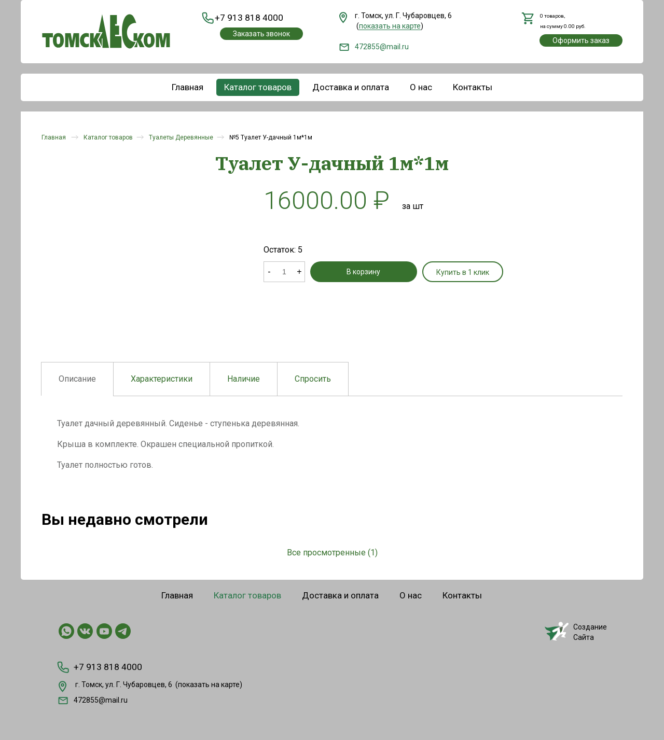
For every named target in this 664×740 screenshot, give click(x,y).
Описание (77, 379)
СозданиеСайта (576, 631)
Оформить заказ (581, 41)
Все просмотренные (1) (332, 552)
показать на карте (209, 683)
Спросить (313, 379)
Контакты (472, 87)
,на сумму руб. (561, 20)
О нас (421, 87)
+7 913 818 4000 (245, 18)
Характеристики (161, 379)
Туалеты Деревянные (181, 137)
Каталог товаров (258, 87)
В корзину (340, 272)
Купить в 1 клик (415, 272)
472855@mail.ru (374, 47)
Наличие (243, 379)
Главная (187, 87)
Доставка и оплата (350, 87)
